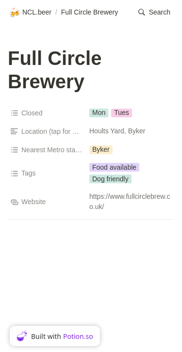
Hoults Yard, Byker (117, 131)
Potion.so (78, 336)
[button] (154, 12)
